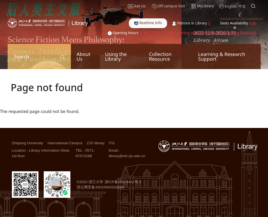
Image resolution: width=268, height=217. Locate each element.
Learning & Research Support (221, 56)
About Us (83, 56)
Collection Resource (160, 56)
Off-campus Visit (168, 6)
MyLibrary (202, 6)
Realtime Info (148, 22)
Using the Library (116, 56)
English (231, 6)
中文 (242, 6)
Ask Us (136, 6)
